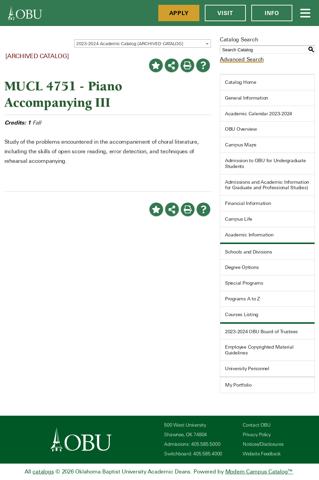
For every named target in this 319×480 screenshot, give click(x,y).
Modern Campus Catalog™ (259, 471)
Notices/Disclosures (263, 444)
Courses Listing (241, 314)
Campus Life (238, 219)
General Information (246, 98)
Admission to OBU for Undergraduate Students (265, 163)
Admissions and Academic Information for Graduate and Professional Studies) (267, 185)
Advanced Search (242, 59)
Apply (179, 13)
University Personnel (247, 368)
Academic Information (249, 234)
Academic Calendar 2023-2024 (258, 113)
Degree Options (242, 267)
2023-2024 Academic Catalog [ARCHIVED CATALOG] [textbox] (129, 43)
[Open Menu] (306, 13)
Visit (225, 13)
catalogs (43, 471)
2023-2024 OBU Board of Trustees (261, 331)
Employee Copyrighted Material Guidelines (259, 349)
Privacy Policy (257, 435)
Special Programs (244, 283)
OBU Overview (241, 129)
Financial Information (248, 203)
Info (272, 13)
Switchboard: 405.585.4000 (193, 454)
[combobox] (142, 43)
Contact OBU (256, 425)
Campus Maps (240, 144)
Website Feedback (262, 454)
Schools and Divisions (248, 252)
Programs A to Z (242, 298)
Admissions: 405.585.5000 (192, 444)
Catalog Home (240, 82)
